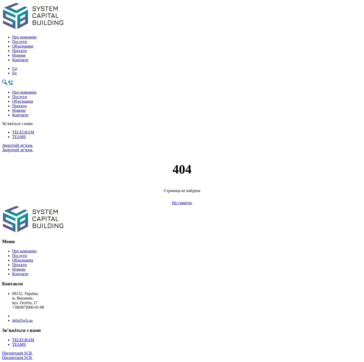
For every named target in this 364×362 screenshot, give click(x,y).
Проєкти (19, 51)
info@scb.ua (22, 320)
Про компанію (24, 37)
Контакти (20, 60)
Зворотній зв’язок (182, 147)
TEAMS (19, 137)
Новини (19, 55)
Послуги (19, 41)
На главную (182, 203)
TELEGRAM (23, 132)
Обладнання (22, 46)
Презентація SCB (182, 355)
